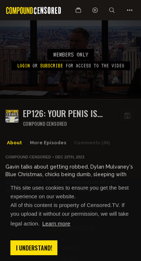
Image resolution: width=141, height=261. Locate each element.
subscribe (51, 66)
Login (23, 66)
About (14, 142)
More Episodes (48, 142)
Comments (92, 142)
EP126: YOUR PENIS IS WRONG (60, 113)
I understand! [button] (34, 248)
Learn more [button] (56, 223)
